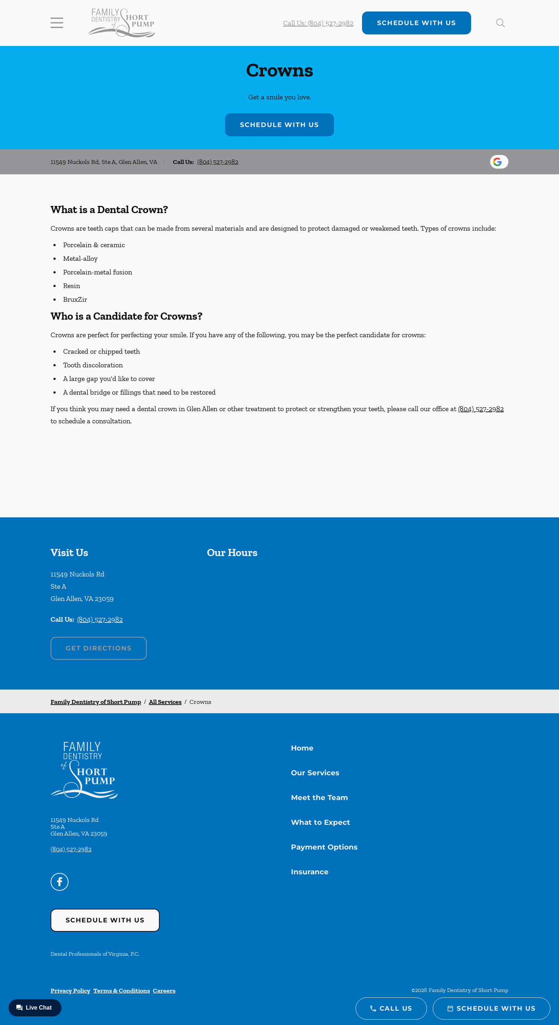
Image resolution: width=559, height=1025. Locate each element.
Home (302, 748)
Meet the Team (319, 797)
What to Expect (320, 822)
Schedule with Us (416, 23)
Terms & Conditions (121, 991)
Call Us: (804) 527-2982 (318, 23)
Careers (164, 991)
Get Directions (99, 648)
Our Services (315, 772)
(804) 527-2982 (217, 162)
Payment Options (324, 847)
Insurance (310, 872)
